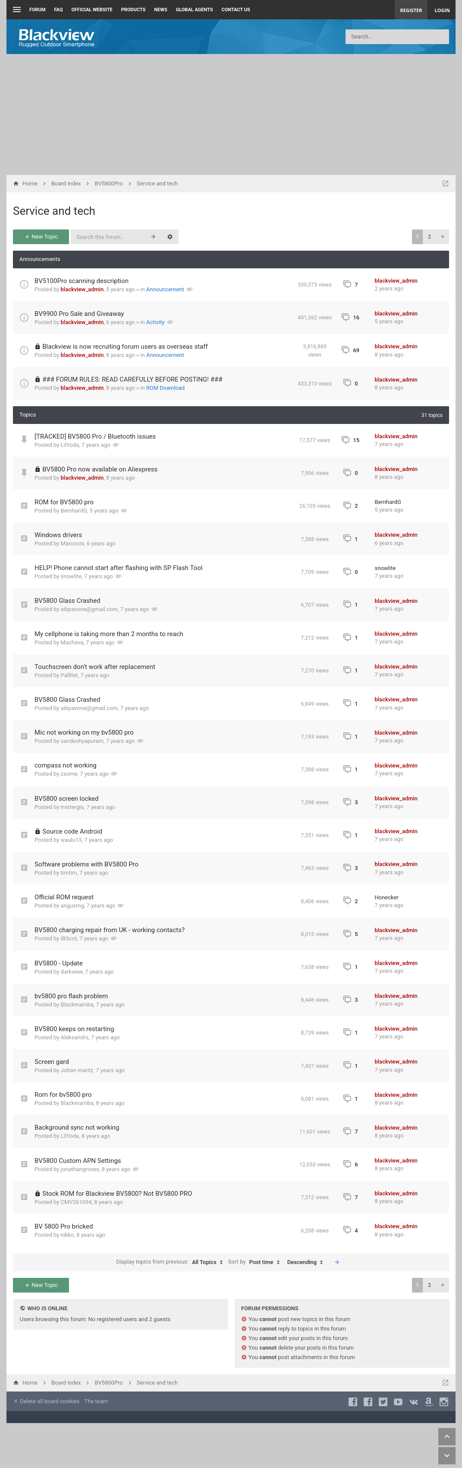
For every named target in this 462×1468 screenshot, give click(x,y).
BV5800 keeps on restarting (74, 1029)
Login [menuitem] (442, 10)
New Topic (41, 236)
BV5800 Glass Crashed (68, 601)
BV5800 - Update (59, 963)
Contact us (236, 10)
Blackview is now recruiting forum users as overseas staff (124, 346)
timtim (69, 872)
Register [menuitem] (411, 10)
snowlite (71, 576)
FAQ (58, 10)
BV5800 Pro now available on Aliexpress (99, 469)
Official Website (92, 10)
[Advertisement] (231, 114)
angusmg (72, 905)
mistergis (72, 807)
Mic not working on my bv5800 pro (84, 732)
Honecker (387, 897)
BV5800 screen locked (67, 798)
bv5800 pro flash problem (71, 996)
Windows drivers (58, 535)
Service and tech (54, 210)
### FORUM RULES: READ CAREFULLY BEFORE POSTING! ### (132, 379)
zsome (69, 774)
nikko (67, 1235)
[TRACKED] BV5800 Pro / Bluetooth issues (95, 436)
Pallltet (69, 675)
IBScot (69, 938)
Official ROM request (64, 897)
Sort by (256, 1262)
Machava (72, 642)
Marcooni (73, 543)
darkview (72, 971)
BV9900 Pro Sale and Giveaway (79, 314)
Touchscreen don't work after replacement (95, 667)
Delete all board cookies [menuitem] (46, 1401)
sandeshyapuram (82, 741)
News (160, 10)
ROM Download (165, 388)
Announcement (165, 289)
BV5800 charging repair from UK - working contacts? (110, 930)
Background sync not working (77, 1127)
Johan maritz (77, 1070)
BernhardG (74, 510)
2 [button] (429, 237)
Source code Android (72, 831)
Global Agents (194, 10)
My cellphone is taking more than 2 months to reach (109, 634)
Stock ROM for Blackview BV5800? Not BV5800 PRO (117, 1193)
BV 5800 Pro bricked (64, 1226)
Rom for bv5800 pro (63, 1095)
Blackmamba (77, 1004)
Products (133, 10)
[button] (442, 236)
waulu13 (71, 840)
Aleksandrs (75, 1037)
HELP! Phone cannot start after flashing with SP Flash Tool (118, 568)
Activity (155, 322)
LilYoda (70, 445)
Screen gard (52, 1062)
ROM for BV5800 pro (64, 502)
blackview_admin (82, 289)
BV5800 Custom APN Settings (78, 1161)
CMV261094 (76, 1202)
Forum (37, 10)
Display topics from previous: (171, 1262)
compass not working (66, 765)
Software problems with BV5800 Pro (86, 864)
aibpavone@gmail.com (89, 609)
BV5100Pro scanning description (82, 281)
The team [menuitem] (96, 1401)
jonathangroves (80, 1169)
